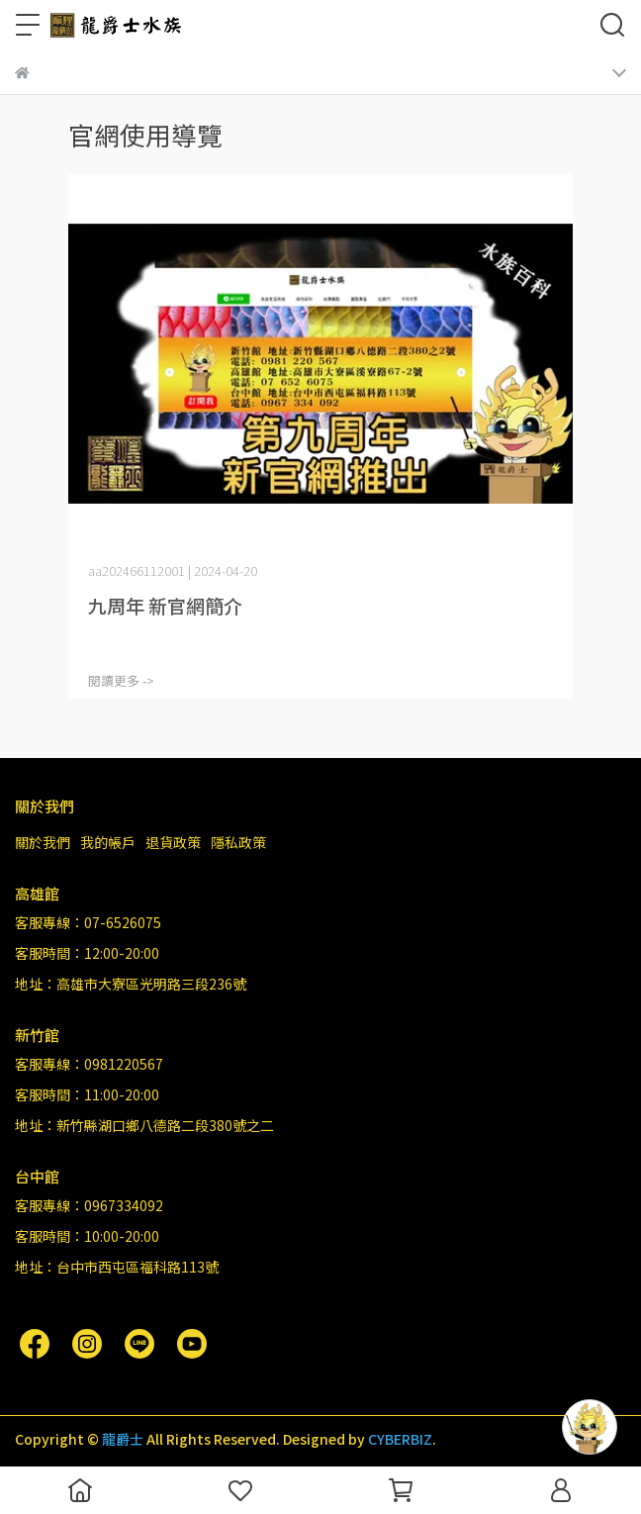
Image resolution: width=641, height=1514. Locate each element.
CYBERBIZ (400, 1439)
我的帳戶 (108, 842)
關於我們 (42, 842)
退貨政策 (173, 842)
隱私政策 (238, 842)
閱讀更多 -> (121, 680)
